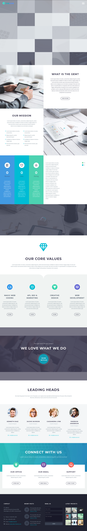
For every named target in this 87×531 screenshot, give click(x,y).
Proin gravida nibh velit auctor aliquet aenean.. (35, 515)
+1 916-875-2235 (13, 517)
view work (65, 98)
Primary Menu (83, 3)
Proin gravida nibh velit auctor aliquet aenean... (35, 508)
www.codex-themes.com (15, 524)
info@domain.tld (13, 435)
